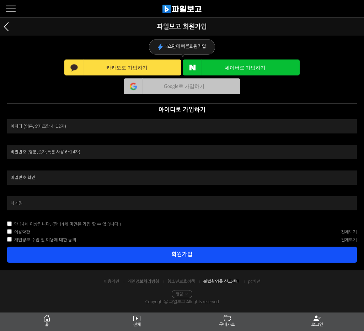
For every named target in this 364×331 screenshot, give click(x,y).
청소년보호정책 (181, 281)
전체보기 (349, 232)
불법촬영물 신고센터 (221, 281)
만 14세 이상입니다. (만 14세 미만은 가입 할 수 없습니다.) (67, 224)
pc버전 (254, 281)
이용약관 (21, 232)
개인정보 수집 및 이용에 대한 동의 (44, 240)
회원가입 (182, 254)
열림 (182, 294)
